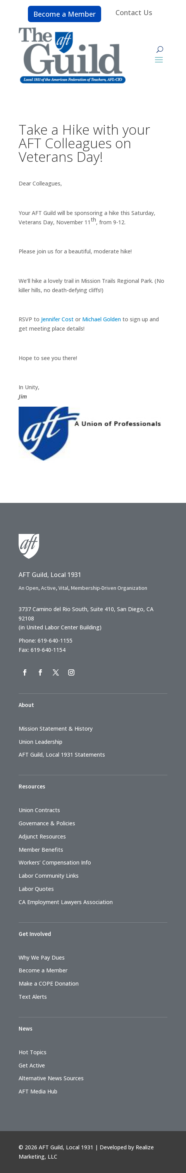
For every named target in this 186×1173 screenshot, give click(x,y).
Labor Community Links (49, 875)
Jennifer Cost (57, 319)
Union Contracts (39, 810)
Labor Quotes (36, 888)
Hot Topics (32, 1052)
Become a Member (64, 14)
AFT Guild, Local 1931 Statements (62, 754)
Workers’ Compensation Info (55, 862)
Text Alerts (33, 996)
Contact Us (133, 12)
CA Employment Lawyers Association (66, 902)
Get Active (32, 1065)
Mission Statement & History (56, 728)
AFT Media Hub (38, 1091)
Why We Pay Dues (42, 957)
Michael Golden (101, 319)
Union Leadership (40, 741)
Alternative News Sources (51, 1078)
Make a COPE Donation (49, 983)
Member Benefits (41, 849)
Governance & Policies (47, 823)
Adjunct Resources (42, 836)
